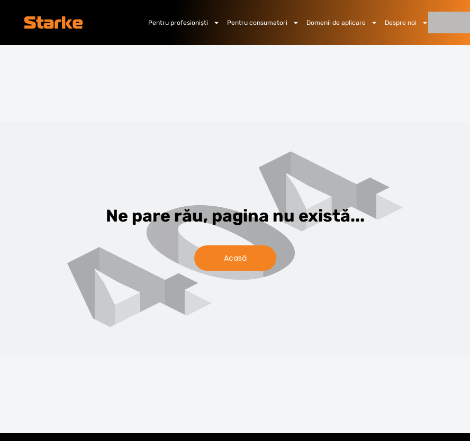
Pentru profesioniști (184, 23)
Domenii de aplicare (341, 23)
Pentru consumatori (263, 23)
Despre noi (406, 23)
